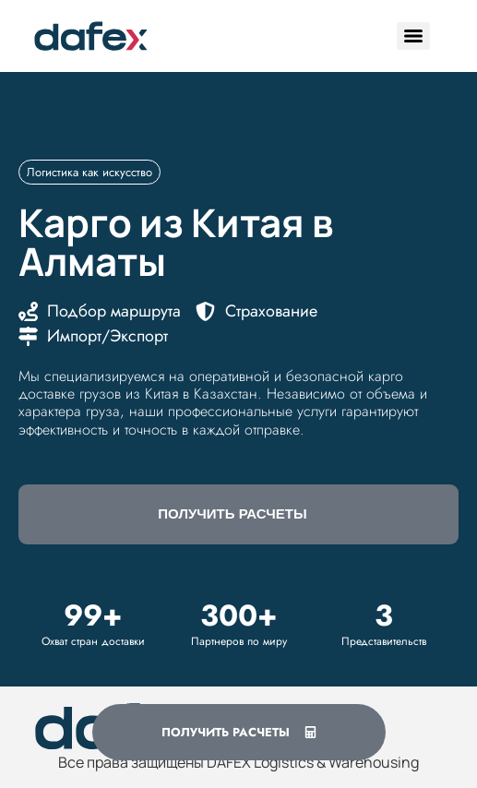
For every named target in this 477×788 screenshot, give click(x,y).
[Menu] (413, 36)
